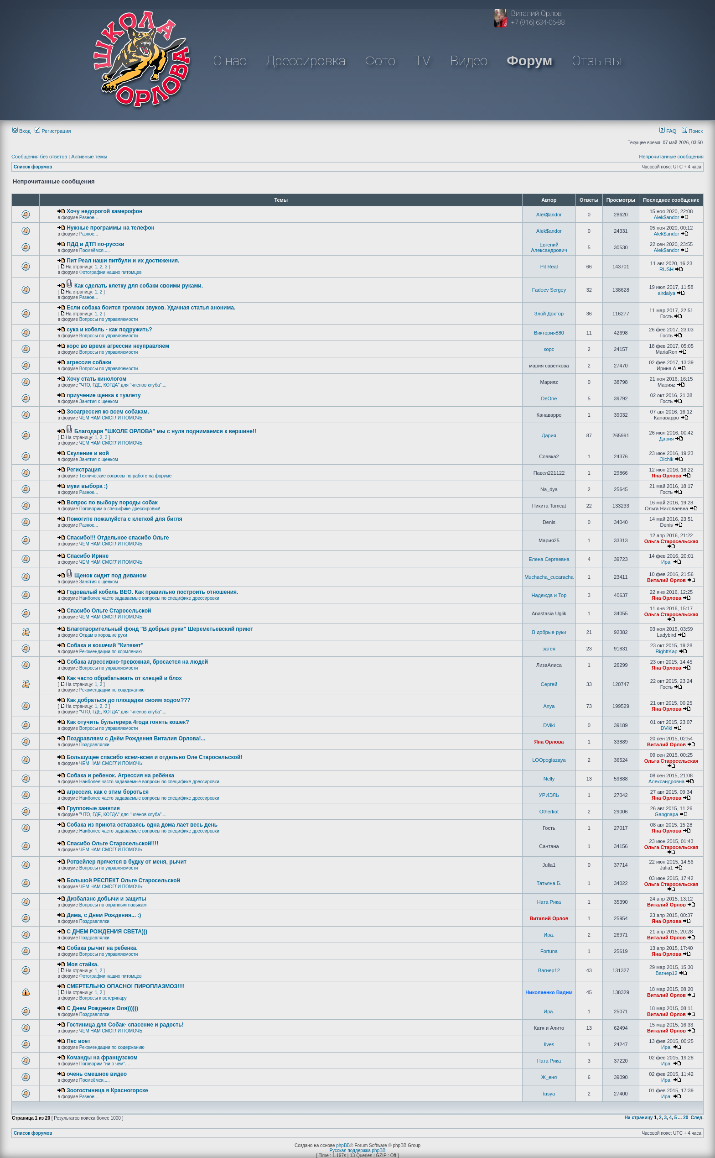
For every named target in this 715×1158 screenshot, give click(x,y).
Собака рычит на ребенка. (102, 948)
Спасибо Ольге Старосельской (109, 611)
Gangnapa (666, 814)
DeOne (549, 398)
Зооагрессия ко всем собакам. (108, 412)
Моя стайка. (82, 964)
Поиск (692, 131)
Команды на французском (102, 1057)
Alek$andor (549, 214)
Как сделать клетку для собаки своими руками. (138, 286)
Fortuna (549, 951)
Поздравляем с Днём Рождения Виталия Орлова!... (136, 738)
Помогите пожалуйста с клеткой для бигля (124, 519)
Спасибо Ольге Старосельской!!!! (112, 843)
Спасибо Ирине (88, 556)
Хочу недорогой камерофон (104, 211)
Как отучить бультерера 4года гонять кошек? (128, 722)
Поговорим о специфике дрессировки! (119, 508)
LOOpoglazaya (548, 760)
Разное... (88, 217)
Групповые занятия (93, 808)
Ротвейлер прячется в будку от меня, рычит (127, 862)
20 (685, 1117)
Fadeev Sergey (549, 290)
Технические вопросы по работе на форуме (125, 475)
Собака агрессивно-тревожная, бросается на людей (137, 662)
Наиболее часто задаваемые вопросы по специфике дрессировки (149, 598)
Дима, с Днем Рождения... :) (104, 915)
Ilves (549, 1044)
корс (549, 349)
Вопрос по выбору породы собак (112, 502)
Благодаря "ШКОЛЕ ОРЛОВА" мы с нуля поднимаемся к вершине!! (165, 431)
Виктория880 (549, 332)
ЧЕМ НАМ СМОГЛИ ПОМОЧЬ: (111, 417)
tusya (549, 1093)
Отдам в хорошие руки (103, 635)
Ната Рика (549, 902)
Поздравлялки (94, 744)
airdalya (666, 293)
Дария (549, 435)
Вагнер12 (549, 970)
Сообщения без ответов (39, 156)
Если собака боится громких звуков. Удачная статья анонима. (151, 307)
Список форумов (33, 166)
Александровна (666, 781)
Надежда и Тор (549, 595)
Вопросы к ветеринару (103, 998)
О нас (229, 60)
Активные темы (89, 156)
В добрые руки (549, 632)
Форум (529, 60)
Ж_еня (549, 1077)
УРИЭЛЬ (549, 795)
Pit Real (549, 266)
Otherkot (549, 811)
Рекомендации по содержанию (112, 689)
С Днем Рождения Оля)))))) (102, 1008)
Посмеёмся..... (94, 250)
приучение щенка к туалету (104, 395)
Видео (468, 60)
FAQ (667, 131)
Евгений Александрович (549, 247)
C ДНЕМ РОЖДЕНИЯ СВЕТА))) (107, 931)
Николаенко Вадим (548, 992)
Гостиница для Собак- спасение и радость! (125, 1025)
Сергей (549, 684)
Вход (21, 131)
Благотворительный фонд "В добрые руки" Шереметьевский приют (160, 629)
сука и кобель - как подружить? (109, 329)
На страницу (639, 1117)
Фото (380, 60)
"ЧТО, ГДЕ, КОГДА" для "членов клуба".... (122, 385)
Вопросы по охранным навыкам (113, 904)
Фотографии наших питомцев (110, 272)
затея (549, 648)
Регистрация (53, 131)
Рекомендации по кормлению (110, 651)
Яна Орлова (666, 475)
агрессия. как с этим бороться (108, 792)
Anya (548, 706)
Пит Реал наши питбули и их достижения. (123, 260)
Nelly (549, 778)
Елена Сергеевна (548, 559)
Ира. (666, 562)
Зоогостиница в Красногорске (107, 1090)
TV (422, 60)
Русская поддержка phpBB (357, 1150)
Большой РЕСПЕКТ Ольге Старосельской (123, 880)
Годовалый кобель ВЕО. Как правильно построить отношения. (152, 592)
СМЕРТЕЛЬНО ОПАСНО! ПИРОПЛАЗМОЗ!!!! (126, 986)
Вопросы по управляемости (108, 319)
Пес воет (78, 1041)
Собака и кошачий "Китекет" (105, 645)
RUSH (666, 269)
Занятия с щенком (98, 401)
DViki (548, 725)
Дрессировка (305, 60)
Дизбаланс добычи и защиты (106, 899)
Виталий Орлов (666, 580)
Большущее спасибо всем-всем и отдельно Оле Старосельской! (154, 757)
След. (697, 1117)
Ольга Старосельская (671, 541)
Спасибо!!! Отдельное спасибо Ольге (118, 537)
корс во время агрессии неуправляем (118, 346)
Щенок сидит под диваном (110, 575)
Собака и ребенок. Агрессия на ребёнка (120, 775)
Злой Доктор (549, 313)
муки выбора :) (87, 486)
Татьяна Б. (549, 883)
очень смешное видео (97, 1074)
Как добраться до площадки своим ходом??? (129, 700)
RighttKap (666, 651)
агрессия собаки (89, 362)
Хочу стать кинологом (96, 379)
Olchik (666, 459)
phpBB (343, 1145)
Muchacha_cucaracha (549, 577)
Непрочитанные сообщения (671, 156)
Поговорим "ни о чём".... (104, 1063)
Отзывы (597, 60)
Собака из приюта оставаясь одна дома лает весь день (142, 825)
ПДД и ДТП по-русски (95, 244)
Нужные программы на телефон (111, 228)
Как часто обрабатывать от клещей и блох (124, 678)
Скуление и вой (88, 453)
